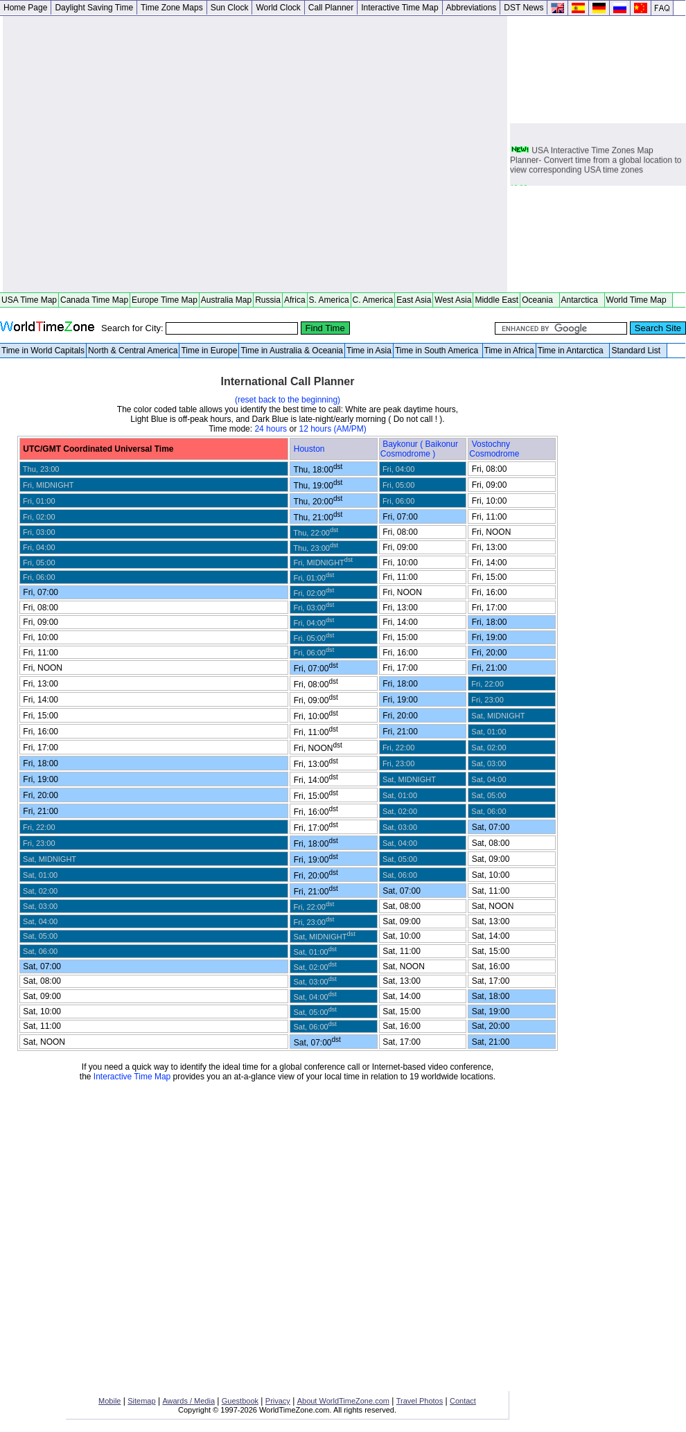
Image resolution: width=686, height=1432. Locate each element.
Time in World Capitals (43, 350)
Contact (463, 1401)
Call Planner (330, 7)
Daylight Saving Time (94, 7)
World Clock (278, 7)
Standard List (638, 350)
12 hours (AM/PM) (332, 429)
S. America (329, 300)
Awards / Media (188, 1401)
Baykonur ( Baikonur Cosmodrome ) (419, 449)
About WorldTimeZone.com (343, 1401)
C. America (373, 300)
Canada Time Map (94, 300)
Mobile (109, 1401)
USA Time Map (29, 300)
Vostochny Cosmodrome (495, 449)
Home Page (25, 7)
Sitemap (141, 1401)
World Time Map (638, 300)
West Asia (452, 300)
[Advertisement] (138, 154)
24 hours (270, 429)
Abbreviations (471, 7)
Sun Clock (230, 7)
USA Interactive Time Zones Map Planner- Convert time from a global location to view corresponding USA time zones (595, 161)
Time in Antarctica (573, 350)
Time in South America (438, 350)
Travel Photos (419, 1401)
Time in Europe (209, 350)
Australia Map (226, 300)
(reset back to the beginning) (287, 400)
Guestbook (240, 1401)
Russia (268, 300)
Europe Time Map (164, 300)
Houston (310, 449)
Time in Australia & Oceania (291, 350)
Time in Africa (509, 350)
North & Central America (132, 350)
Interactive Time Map (399, 7)
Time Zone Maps (172, 7)
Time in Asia (369, 350)
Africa (295, 300)
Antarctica (582, 300)
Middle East (496, 300)
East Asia (413, 300)
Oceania (539, 300)
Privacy (277, 1401)
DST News (523, 7)
